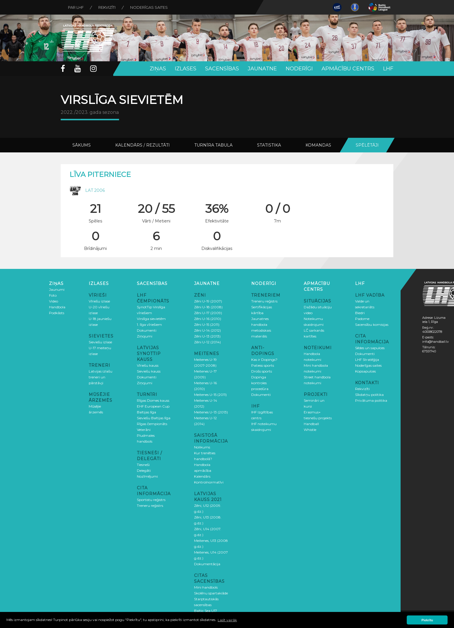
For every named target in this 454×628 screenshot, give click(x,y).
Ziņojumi (144, 336)
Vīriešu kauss (147, 365)
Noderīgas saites (149, 7)
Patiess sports (262, 365)
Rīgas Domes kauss (153, 400)
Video (53, 301)
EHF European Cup (153, 406)
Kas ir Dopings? (264, 359)
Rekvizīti (107, 7)
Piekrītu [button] (427, 620)
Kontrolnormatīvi (208, 482)
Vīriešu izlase (99, 301)
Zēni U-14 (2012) (207, 330)
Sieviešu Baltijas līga (153, 418)
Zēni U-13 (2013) (207, 336)
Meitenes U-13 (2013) (211, 412)
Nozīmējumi (147, 476)
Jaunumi (56, 289)
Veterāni (144, 429)
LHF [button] (388, 68)
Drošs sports (261, 371)
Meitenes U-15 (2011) (210, 394)
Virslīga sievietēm (151, 318)
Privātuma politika (371, 400)
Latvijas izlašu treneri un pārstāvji (100, 377)
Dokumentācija (207, 564)
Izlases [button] (185, 68)
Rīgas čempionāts (152, 424)
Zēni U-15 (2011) (206, 324)
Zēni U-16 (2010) (207, 318)
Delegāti (144, 470)
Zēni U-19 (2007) (208, 301)
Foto (53, 295)
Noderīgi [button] (299, 68)
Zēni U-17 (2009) (208, 313)
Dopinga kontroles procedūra (259, 383)
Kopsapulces (365, 371)
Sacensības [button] (222, 68)
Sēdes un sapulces (370, 348)
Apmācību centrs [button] (348, 68)
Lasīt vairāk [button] (227, 620)
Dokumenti (146, 330)
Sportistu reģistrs (151, 499)
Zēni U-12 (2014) (207, 342)
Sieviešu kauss (148, 371)
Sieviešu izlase (100, 342)
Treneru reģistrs (150, 505)
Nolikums (202, 447)
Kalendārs (202, 476)
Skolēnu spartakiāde (211, 593)
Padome (362, 318)
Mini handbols (206, 587)
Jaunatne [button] (262, 68)
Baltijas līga (146, 412)
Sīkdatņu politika (369, 394)
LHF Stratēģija (367, 359)
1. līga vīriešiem (149, 324)
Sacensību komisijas (371, 324)
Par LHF (76, 7)
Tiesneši (143, 464)
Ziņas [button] (158, 68)
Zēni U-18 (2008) (208, 307)
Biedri (360, 313)
